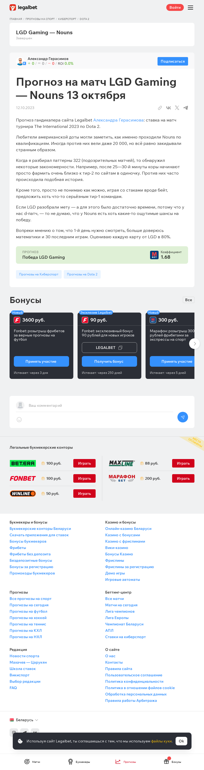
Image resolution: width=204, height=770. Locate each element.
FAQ (13, 687)
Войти (175, 7)
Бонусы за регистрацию (31, 566)
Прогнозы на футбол (28, 611)
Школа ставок (23, 668)
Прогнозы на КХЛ (26, 630)
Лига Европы (117, 617)
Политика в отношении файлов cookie (140, 687)
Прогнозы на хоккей (28, 617)
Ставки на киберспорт (125, 636)
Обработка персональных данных (136, 694)
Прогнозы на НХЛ (26, 636)
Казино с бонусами (122, 535)
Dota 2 (84, 19)
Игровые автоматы (122, 579)
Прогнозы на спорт (40, 19)
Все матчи (114, 598)
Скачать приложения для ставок (39, 535)
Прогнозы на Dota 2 (82, 274)
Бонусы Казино (119, 554)
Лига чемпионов (120, 611)
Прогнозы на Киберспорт (38, 274)
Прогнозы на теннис (28, 624)
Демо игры (115, 573)
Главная (16, 19)
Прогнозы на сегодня (29, 605)
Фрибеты (18, 547)
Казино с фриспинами (125, 541)
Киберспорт (67, 19)
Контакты (114, 662)
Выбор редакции (25, 681)
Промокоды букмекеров (32, 573)
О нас (110, 656)
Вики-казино (116, 547)
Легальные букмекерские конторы (41, 447)
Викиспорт (19, 675)
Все (188, 299)
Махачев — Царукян (28, 662)
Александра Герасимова (118, 120)
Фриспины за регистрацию (129, 566)
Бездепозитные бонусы (31, 560)
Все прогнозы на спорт (31, 598)
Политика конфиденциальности (134, 681)
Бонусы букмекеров (28, 541)
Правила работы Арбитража (131, 700)
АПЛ (109, 630)
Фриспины (114, 560)
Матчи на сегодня (121, 605)
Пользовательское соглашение (133, 675)
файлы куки (161, 741)
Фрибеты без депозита (30, 554)
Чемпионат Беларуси (124, 624)
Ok (181, 741)
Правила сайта (118, 668)
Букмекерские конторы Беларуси (40, 528)
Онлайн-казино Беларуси (128, 528)
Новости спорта (24, 656)
